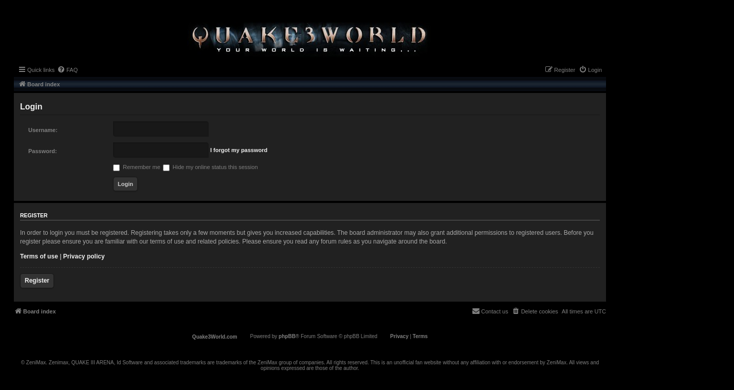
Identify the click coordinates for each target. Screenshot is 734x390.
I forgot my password (238, 150)
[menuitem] (67, 70)
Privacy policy (84, 256)
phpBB (287, 336)
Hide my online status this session (210, 167)
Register (37, 280)
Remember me (136, 167)
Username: (43, 130)
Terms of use (39, 256)
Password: (42, 151)
